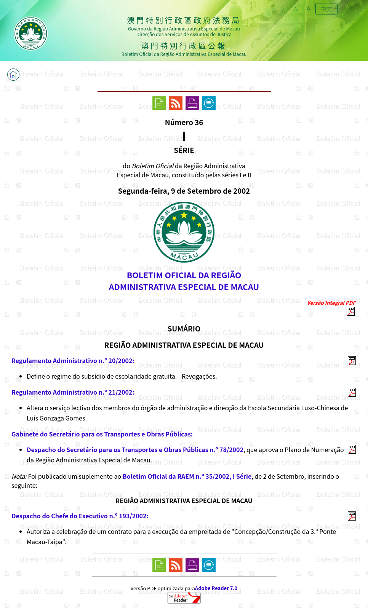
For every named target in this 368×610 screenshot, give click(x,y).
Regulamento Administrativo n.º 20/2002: (72, 360)
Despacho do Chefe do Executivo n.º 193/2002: (80, 515)
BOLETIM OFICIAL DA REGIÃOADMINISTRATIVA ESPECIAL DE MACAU (184, 280)
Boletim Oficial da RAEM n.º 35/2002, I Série (187, 476)
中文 (326, 8)
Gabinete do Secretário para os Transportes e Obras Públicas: (102, 433)
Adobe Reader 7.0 (216, 588)
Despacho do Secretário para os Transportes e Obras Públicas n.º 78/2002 (135, 449)
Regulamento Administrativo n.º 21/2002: (72, 392)
